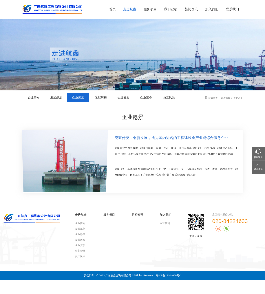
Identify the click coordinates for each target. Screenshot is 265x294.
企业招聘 (165, 223)
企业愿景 (78, 97)
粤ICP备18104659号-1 (168, 275)
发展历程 (101, 97)
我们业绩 (170, 9)
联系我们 (232, 9)
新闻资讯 (191, 9)
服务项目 (150, 9)
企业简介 (33, 97)
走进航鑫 (129, 9)
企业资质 (123, 97)
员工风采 (169, 97)
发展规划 (56, 97)
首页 (112, 9)
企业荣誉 (146, 97)
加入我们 (211, 9)
